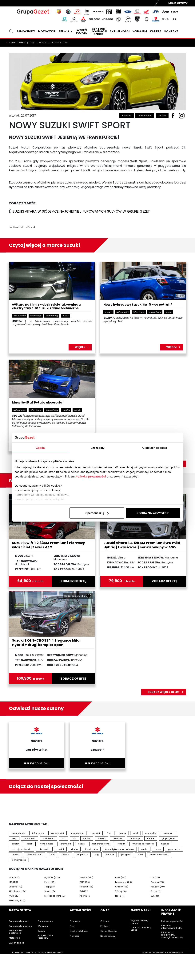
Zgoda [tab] (40, 447)
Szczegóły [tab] (97, 447)
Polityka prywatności (91, 476)
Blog (32, 42)
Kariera (155, 31)
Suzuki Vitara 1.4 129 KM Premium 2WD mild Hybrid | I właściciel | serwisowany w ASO (141, 545)
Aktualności (119, 31)
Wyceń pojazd (81, 31)
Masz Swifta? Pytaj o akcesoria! (38, 403)
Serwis (66, 31)
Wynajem (140, 31)
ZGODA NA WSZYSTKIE (153, 513)
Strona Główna (17, 42)
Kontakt (171, 31)
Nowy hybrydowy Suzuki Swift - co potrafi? (137, 305)
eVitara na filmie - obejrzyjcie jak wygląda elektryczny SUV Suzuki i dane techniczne (46, 306)
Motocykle (47, 31)
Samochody (26, 31)
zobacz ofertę (73, 581)
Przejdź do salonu (36, 763)
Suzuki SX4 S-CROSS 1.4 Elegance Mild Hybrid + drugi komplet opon (46, 642)
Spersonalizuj (97, 513)
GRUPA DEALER (163, 952)
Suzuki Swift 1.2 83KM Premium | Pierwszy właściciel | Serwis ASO (48, 545)
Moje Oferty (178, 3)
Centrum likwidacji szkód (98, 31)
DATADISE (178, 952)
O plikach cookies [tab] (154, 447)
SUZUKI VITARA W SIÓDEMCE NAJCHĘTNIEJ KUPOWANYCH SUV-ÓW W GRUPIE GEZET (81, 211)
